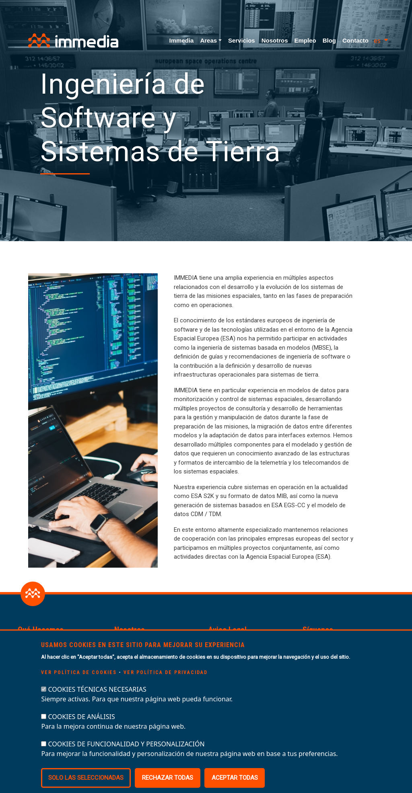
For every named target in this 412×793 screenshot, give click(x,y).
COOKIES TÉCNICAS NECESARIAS (97, 703)
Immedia (181, 40)
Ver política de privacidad (166, 686)
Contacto (355, 40)
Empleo (305, 40)
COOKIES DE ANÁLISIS (81, 730)
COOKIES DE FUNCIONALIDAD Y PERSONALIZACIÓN (126, 757)
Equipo (124, 644)
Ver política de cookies (79, 686)
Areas (208, 40)
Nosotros (275, 40)
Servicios (241, 40)
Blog (329, 40)
